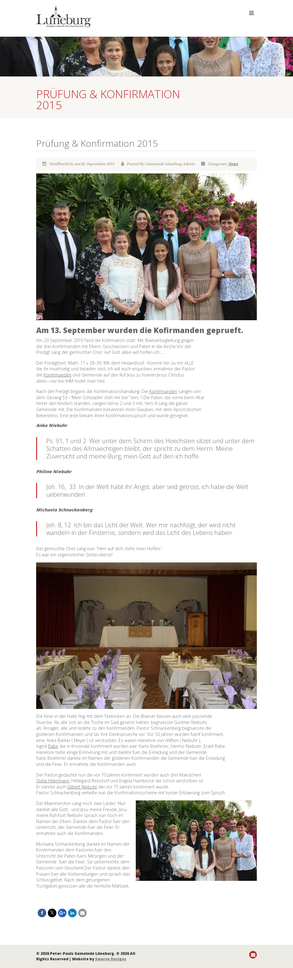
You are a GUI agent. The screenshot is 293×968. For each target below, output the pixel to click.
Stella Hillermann (52, 781)
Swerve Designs (110, 959)
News (233, 163)
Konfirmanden (57, 375)
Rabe (53, 746)
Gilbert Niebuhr (82, 787)
